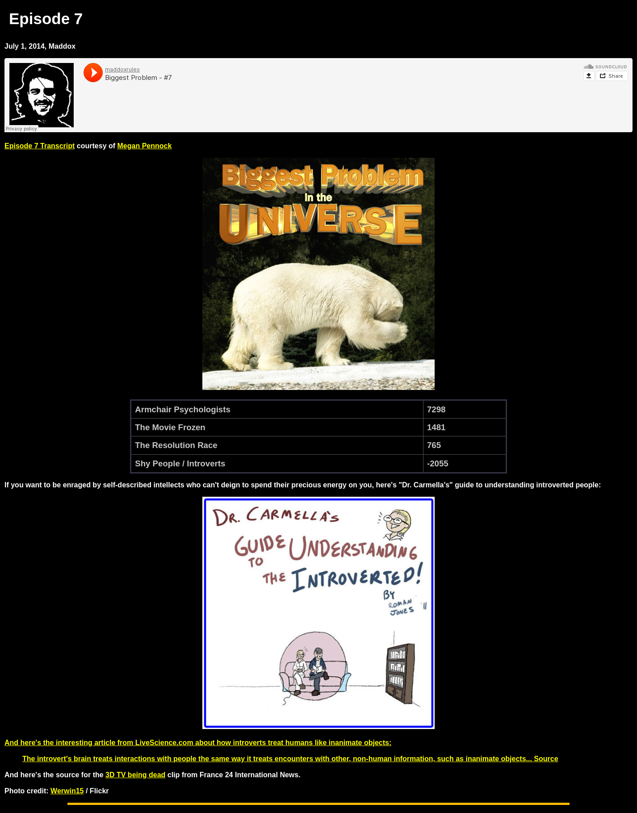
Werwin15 (67, 791)
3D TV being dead (135, 775)
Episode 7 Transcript (39, 146)
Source (546, 759)
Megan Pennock (144, 146)
